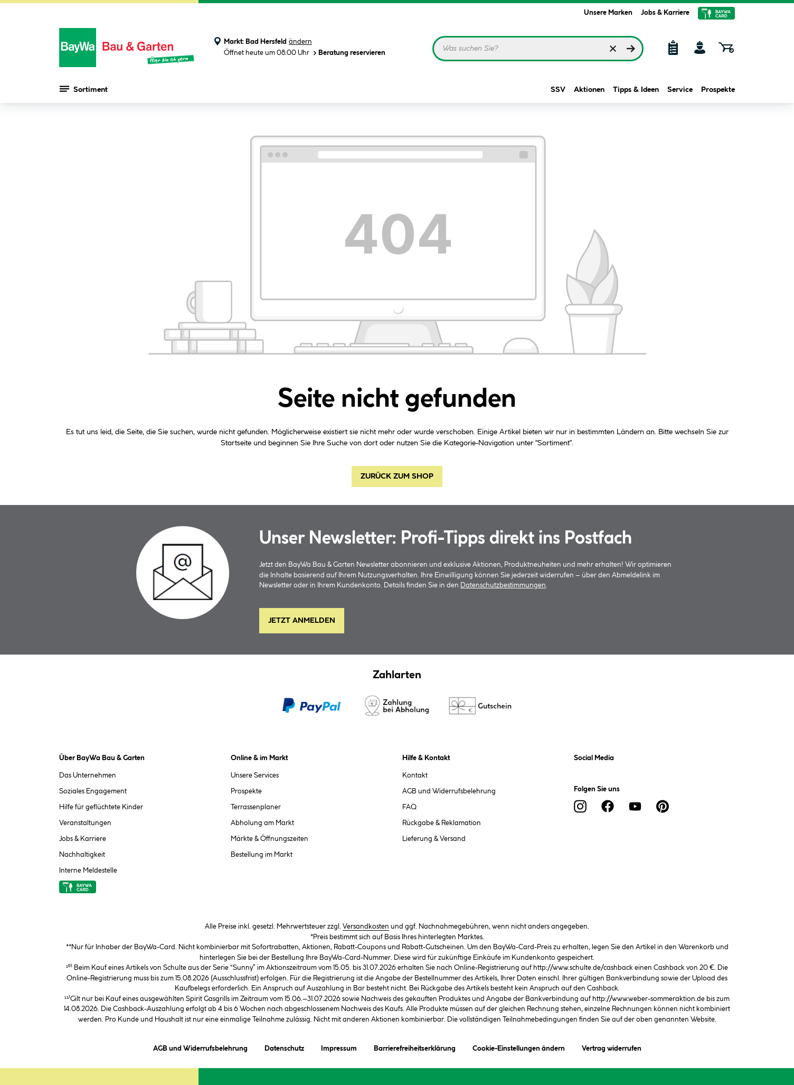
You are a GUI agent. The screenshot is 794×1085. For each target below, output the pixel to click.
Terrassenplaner (256, 807)
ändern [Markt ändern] (300, 42)
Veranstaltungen (85, 823)
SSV (558, 91)
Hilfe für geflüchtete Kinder (101, 807)
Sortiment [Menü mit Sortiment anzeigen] (84, 90)
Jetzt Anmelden (301, 620)
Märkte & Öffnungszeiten (269, 839)
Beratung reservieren (348, 53)
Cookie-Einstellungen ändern (518, 1047)
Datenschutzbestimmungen (503, 585)
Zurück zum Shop (397, 476)
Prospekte (718, 91)
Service (680, 91)
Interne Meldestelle (88, 870)
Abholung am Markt (262, 823)
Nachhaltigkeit (82, 855)
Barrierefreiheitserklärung (415, 1047)
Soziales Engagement (93, 791)
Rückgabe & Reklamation (441, 823)
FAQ (409, 807)
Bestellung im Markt (261, 855)
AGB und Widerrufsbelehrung (449, 791)
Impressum (339, 1047)
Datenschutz (284, 1047)
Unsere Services (255, 775)
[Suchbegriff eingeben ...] (538, 48)
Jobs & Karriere (665, 13)
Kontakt (415, 775)
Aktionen (589, 91)
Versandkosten (366, 926)
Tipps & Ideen (636, 91)
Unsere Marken (608, 13)
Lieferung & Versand (434, 839)
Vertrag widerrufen (611, 1048)
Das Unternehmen (87, 775)
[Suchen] (631, 48)
